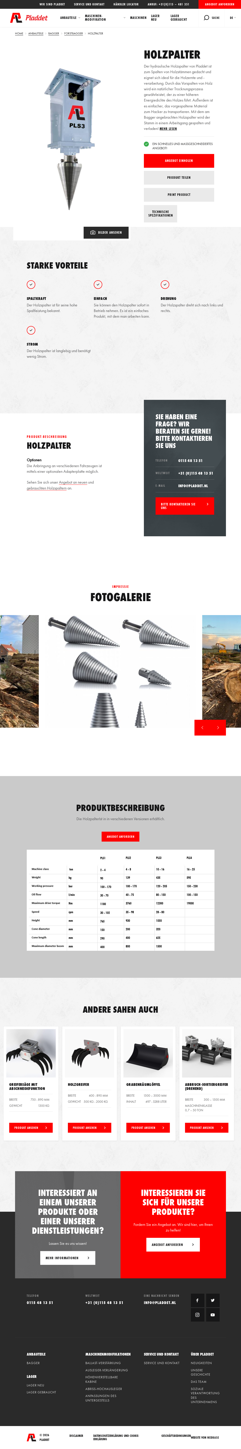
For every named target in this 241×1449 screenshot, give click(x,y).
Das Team (199, 1382)
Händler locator (126, 4)
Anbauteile (68, 17)
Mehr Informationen (62, 1258)
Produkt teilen (179, 178)
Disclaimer (76, 1436)
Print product (179, 194)
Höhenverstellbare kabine (101, 1379)
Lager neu (155, 18)
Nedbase (213, 1437)
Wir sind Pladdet (52, 4)
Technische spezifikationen (160, 213)
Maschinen (138, 17)
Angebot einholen (179, 160)
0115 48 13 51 (190, 460)
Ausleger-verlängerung (106, 1370)
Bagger (33, 1363)
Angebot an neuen (73, 482)
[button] (202, 728)
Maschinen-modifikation (95, 18)
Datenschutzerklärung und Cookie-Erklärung (116, 1437)
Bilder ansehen (106, 232)
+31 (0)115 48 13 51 (196, 473)
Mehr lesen (168, 128)
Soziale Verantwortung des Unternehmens (205, 1395)
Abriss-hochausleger (103, 1389)
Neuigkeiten (201, 1363)
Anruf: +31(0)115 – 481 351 (169, 4)
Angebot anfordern (219, 4)
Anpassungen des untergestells (100, 1398)
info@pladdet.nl (193, 485)
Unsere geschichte (200, 1372)
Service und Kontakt (89, 4)
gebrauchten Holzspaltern (47, 488)
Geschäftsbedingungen (176, 1436)
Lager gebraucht (179, 18)
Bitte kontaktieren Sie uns (178, 506)
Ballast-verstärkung (103, 1363)
